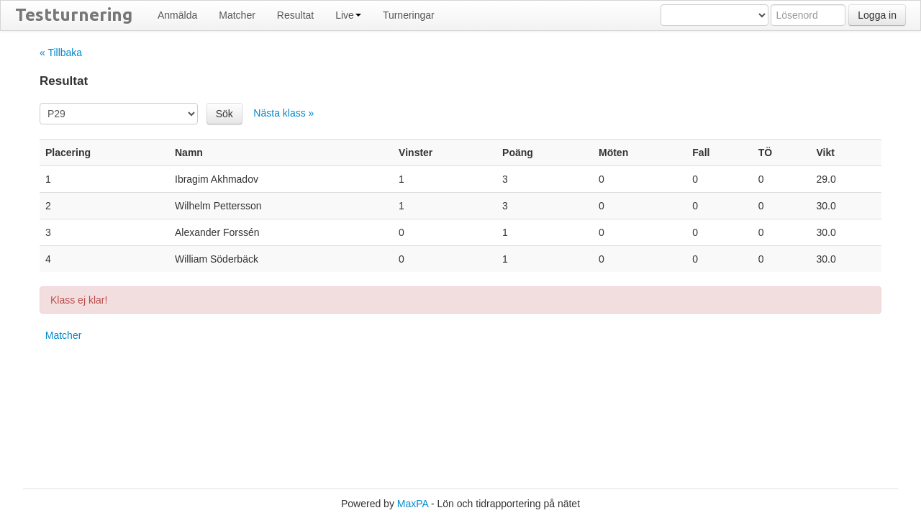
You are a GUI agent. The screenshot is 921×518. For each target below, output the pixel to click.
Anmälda (177, 15)
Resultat (295, 15)
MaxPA (412, 503)
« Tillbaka (61, 52)
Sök (224, 113)
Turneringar (409, 15)
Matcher (237, 15)
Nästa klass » (283, 113)
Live (348, 15)
